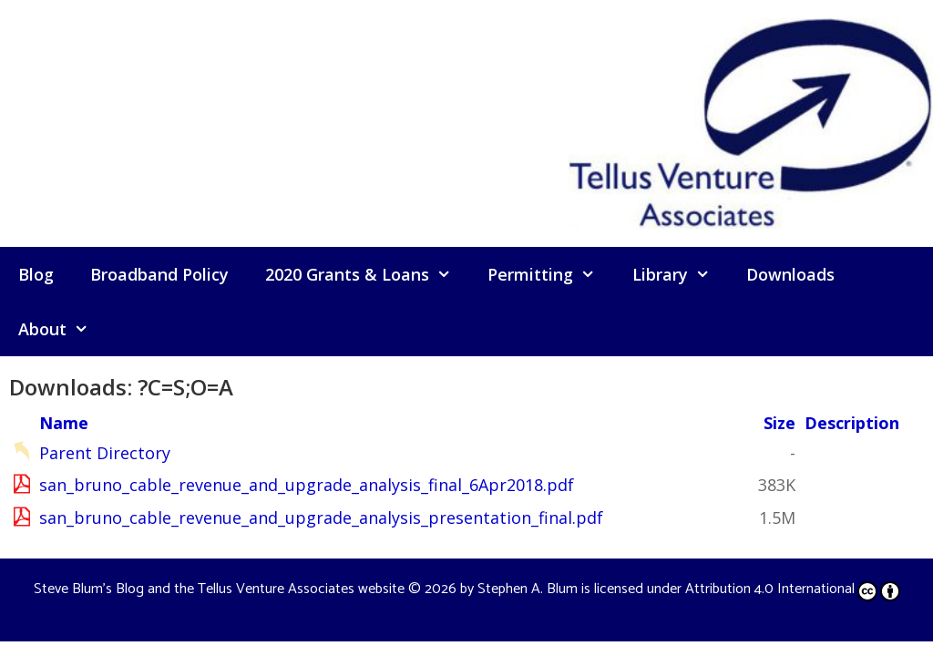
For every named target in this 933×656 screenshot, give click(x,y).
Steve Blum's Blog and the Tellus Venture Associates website (219, 589)
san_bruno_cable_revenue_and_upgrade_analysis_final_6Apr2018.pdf (306, 485)
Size (779, 423)
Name (63, 423)
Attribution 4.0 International (792, 589)
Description (852, 423)
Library (680, 274)
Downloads (790, 274)
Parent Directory (104, 453)
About (62, 329)
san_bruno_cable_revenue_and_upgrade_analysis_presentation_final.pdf (321, 517)
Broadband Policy (159, 274)
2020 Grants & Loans (367, 274)
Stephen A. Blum (527, 589)
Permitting (550, 274)
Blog (36, 274)
